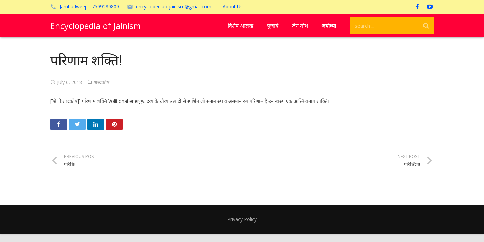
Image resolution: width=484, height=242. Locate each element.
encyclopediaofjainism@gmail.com (173, 6)
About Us (233, 6)
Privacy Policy (242, 219)
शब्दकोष (101, 82)
